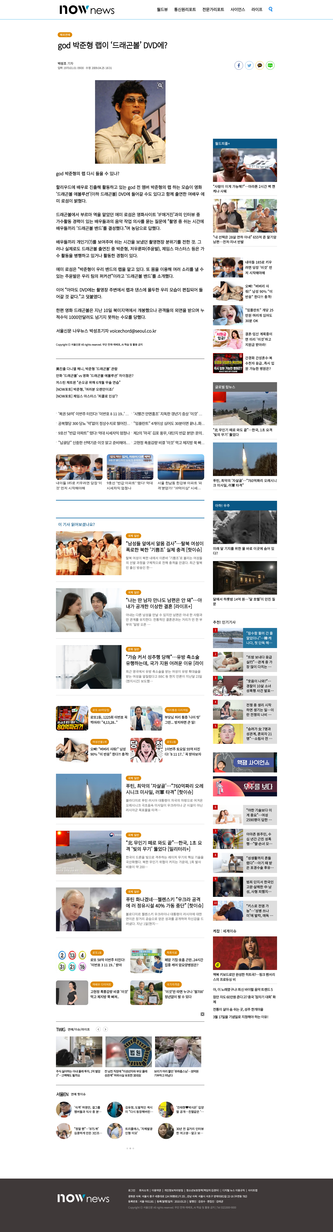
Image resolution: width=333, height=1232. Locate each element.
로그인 (131, 1190)
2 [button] (130, 1148)
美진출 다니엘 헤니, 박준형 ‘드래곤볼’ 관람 (86, 368)
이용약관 (156, 1190)
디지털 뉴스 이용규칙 (233, 1190)
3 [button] (133, 1148)
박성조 (62, 63)
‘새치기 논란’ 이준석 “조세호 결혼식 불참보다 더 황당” (77, 1073)
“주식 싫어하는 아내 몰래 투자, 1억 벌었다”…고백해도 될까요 (127, 1073)
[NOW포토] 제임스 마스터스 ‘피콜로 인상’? (86, 396)
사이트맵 (252, 1190)
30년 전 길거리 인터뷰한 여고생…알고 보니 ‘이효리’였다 (190, 1133)
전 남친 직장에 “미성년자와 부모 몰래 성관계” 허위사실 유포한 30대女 (175, 1073)
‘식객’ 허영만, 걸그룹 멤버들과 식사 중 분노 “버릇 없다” (87, 1111)
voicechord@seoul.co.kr (133, 331)
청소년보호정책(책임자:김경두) (202, 1190)
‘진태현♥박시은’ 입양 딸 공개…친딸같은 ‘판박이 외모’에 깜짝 (190, 1111)
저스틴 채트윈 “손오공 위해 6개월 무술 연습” (88, 382)
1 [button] (127, 1148)
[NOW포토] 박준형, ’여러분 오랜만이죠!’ (85, 389)
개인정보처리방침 (173, 1190)
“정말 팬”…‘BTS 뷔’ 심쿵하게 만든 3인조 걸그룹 (86, 1133)
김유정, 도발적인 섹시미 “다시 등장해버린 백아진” (138, 1111)
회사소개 (143, 1190)
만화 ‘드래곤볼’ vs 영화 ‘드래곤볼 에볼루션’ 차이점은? (94, 375)
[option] (77, 1058)
